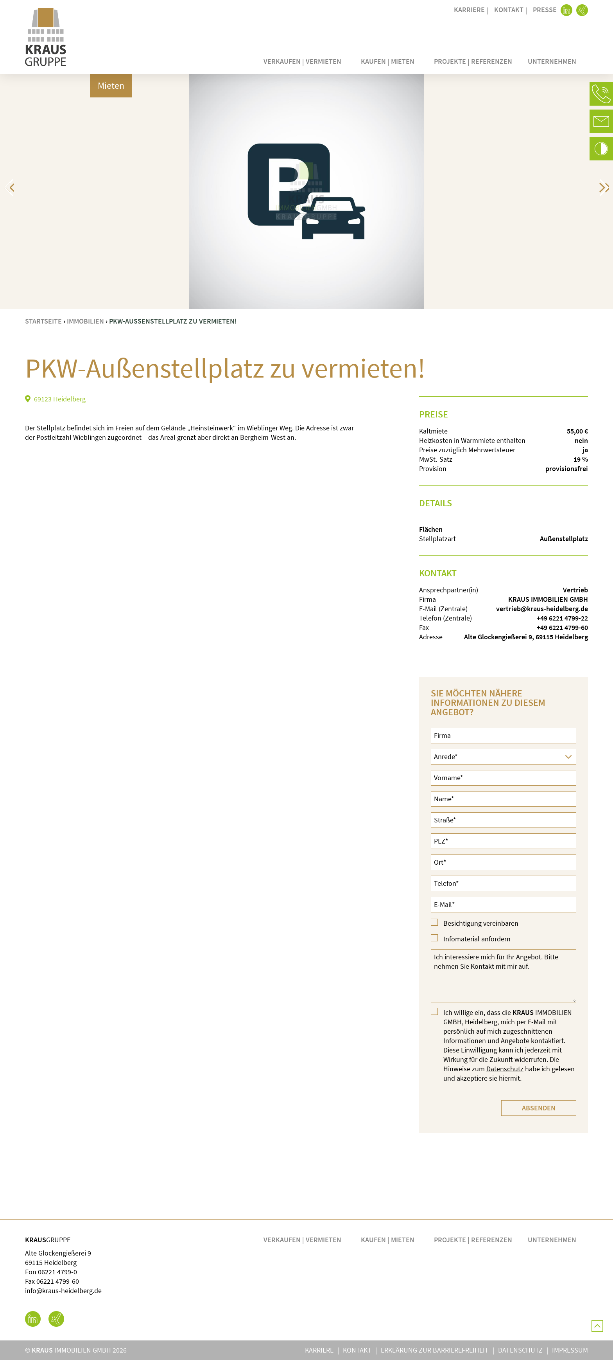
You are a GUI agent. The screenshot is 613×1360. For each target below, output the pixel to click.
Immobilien (85, 321)
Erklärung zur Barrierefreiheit (435, 1350)
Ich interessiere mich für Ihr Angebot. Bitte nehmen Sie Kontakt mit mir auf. (503, 975)
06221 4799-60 (57, 1281)
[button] (601, 94)
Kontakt (508, 9)
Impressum (570, 1350)
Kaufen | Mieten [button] (389, 61)
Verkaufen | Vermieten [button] (304, 61)
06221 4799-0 (57, 1271)
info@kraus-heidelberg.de (63, 1290)
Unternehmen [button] (554, 61)
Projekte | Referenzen (473, 61)
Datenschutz (504, 1068)
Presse (545, 9)
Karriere (469, 9)
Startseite (43, 321)
